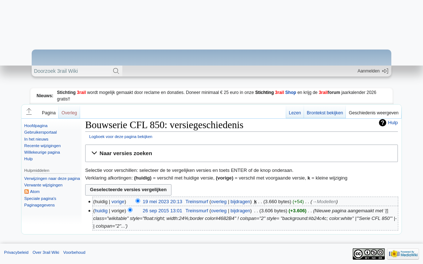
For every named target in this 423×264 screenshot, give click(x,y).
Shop (275, 92)
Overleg (69, 112)
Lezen (295, 112)
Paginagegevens (39, 205)
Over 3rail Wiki (45, 252)
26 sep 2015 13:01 (162, 210)
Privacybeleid (16, 252)
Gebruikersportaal (40, 132)
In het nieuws (36, 139)
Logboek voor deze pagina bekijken (120, 136)
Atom (35, 191)
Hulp (28, 159)
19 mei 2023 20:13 (162, 201)
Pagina (49, 112)
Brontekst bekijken (325, 112)
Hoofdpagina (36, 125)
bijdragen (240, 201)
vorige (117, 201)
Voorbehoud (74, 252)
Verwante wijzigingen (43, 185)
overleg (219, 201)
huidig (101, 210)
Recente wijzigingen (42, 145)
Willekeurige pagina (42, 152)
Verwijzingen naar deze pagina (52, 178)
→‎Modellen (324, 201)
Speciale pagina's (40, 198)
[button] (28, 111)
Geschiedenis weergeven (374, 112)
